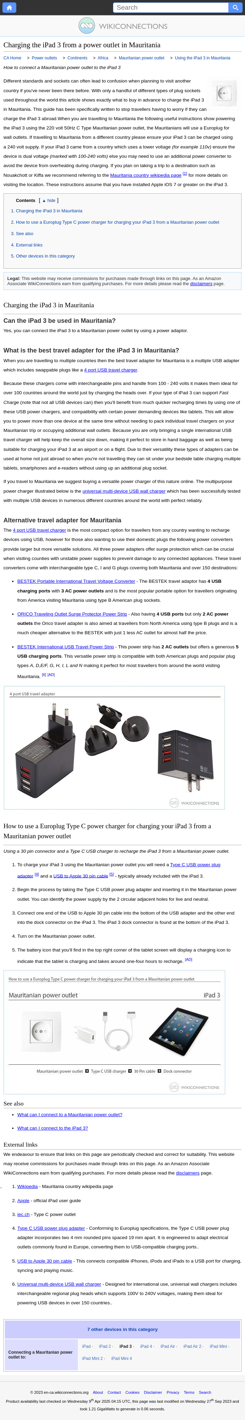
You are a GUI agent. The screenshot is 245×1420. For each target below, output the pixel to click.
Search (205, 1392)
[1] (185, 173)
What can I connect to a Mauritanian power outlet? (69, 1114)
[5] (112, 874)
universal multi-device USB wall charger (124, 491)
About (98, 1392)
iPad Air (167, 1346)
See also (24, 233)
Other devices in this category (45, 256)
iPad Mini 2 (92, 1358)
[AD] (51, 675)
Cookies (132, 1392)
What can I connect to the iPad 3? (52, 1128)
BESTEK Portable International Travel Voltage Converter (76, 581)
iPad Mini (218, 1346)
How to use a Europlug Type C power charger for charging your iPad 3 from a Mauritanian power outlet (117, 222)
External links (29, 245)
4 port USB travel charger (110, 370)
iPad (86, 1346)
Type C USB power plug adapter (51, 1228)
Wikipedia (27, 1186)
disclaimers (201, 283)
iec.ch (23, 1214)
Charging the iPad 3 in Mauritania (49, 210)
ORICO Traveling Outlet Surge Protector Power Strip (72, 614)
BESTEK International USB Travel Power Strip (65, 646)
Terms (189, 1392)
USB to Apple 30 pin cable (80, 875)
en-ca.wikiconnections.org (66, 1392)
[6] (44, 675)
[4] (37, 874)
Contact (114, 1392)
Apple (23, 1200)
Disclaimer (153, 1392)
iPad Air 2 (192, 1346)
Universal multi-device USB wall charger (59, 1284)
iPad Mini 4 (121, 1358)
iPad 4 (146, 1346)
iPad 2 (105, 1346)
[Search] (171, 7)
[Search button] (236, 7)
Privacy (173, 1392)
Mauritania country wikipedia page (146, 175)
